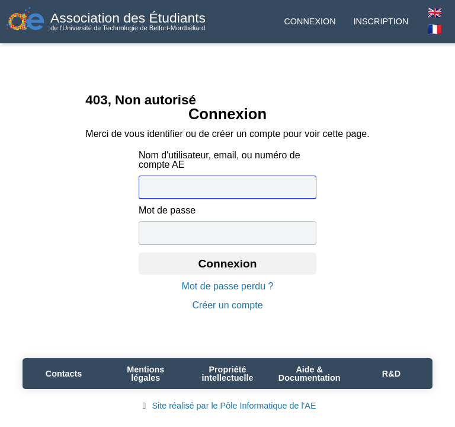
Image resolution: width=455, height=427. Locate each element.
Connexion (309, 21)
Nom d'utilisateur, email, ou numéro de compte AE (219, 160)
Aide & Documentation (309, 374)
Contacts (64, 373)
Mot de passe (167, 210)
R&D (391, 373)
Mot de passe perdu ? (228, 286)
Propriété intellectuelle (227, 374)
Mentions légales (145, 374)
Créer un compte (227, 305)
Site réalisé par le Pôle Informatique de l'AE (227, 405)
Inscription (381, 21)
